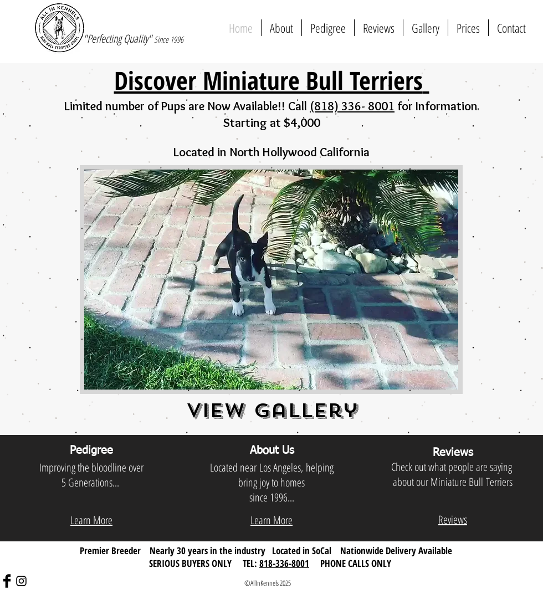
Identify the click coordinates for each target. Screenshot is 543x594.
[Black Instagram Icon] (21, 581)
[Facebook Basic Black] (7, 581)
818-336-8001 (284, 563)
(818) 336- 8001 (352, 106)
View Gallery (272, 410)
